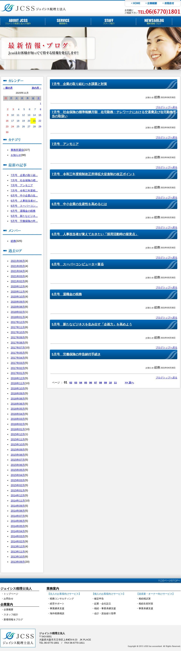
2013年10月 (18, 556)
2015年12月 (18, 434)
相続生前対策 (146, 603)
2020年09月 (18, 301)
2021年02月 (18, 281)
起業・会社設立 (102, 603)
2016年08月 (18, 398)
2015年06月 (18, 464)
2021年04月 (18, 271)
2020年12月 (18, 286)
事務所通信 (17, 149)
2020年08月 (18, 306)
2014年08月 (18, 510)
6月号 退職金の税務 (23, 210)
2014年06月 (18, 520)
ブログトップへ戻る (166, 107)
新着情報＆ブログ (13, 619)
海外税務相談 (57, 613)
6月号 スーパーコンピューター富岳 (78, 264)
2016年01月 (18, 429)
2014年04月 (18, 531)
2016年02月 (18, 424)
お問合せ (8, 598)
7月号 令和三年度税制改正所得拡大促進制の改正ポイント (93, 174)
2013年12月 (18, 546)
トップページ (11, 593)
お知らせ (16, 155)
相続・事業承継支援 (105, 608)
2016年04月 (18, 413)
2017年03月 (18, 362)
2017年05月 (18, 352)
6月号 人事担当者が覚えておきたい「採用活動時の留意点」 (95, 234)
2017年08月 (18, 342)
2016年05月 (18, 408)
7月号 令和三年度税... (24, 190)
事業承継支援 (146, 608)
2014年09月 (18, 505)
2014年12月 (18, 495)
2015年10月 (18, 444)
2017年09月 (18, 337)
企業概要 (8, 609)
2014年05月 (18, 526)
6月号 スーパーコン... (24, 205)
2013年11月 (18, 551)
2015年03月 (18, 480)
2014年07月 (18, 515)
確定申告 (99, 598)
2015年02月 (18, 485)
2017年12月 (18, 322)
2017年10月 (18, 332)
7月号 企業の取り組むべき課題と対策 (79, 84)
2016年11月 (18, 383)
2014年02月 (18, 541)
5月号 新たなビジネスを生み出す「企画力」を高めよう (92, 324)
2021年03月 (18, 276)
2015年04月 (18, 475)
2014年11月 (18, 500)
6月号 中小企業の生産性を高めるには (79, 204)
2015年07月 (18, 459)
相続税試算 (145, 598)
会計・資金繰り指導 (105, 613)
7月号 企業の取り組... (24, 175)
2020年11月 (18, 291)
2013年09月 (18, 561)
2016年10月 (18, 388)
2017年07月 (18, 347)
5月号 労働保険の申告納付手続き (76, 354)
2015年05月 (18, 469)
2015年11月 (18, 439)
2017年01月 (18, 373)
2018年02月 (18, 311)
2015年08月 (18, 454)
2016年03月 (18, 418)
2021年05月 (18, 266)
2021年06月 (18, 260)
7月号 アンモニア (22, 185)
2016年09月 (18, 393)
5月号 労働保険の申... (24, 221)
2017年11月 (18, 327)
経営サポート (57, 603)
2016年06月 (18, 403)
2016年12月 (18, 378)
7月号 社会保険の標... (24, 180)
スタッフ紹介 (11, 614)
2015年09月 (18, 449)
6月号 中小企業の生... (24, 195)
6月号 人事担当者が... (24, 200)
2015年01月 (18, 490)
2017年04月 (18, 357)
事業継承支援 (57, 608)
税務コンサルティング (62, 598)
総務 (13, 240)
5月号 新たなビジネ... (24, 216)
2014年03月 (18, 536)
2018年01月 (18, 317)
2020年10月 (18, 296)
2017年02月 (18, 368)
